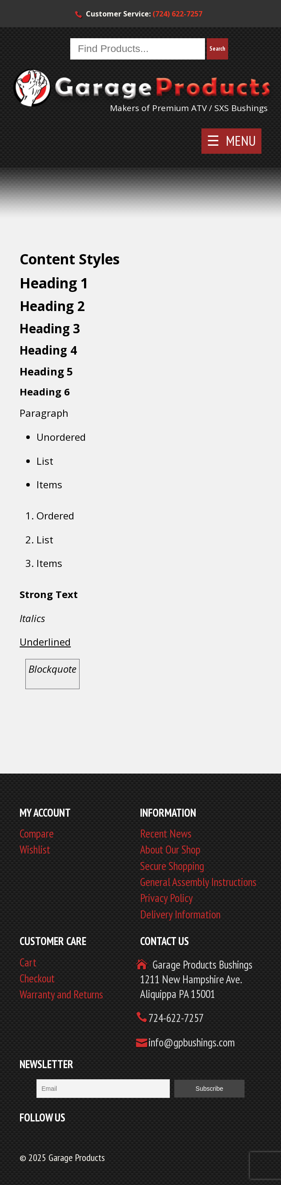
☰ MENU (231, 141)
